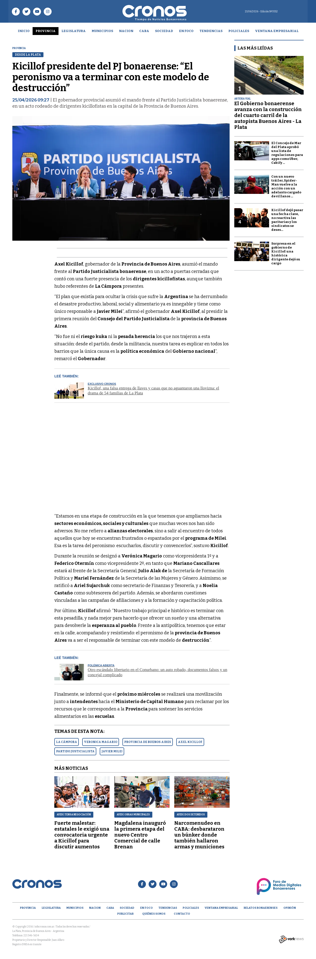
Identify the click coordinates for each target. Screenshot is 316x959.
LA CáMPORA (66, 742)
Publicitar (125, 913)
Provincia (46, 31)
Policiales (238, 31)
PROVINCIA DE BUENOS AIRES (147, 742)
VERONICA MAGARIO (100, 742)
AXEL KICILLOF (190, 742)
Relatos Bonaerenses (260, 907)
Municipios (102, 31)
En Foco (186, 31)
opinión (289, 907)
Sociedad (164, 31)
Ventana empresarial (276, 31)
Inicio (24, 31)
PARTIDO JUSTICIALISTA (75, 751)
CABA (144, 31)
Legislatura (73, 31)
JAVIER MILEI (111, 751)
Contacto (182, 913)
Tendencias (210, 31)
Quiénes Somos (153, 913)
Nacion (126, 31)
